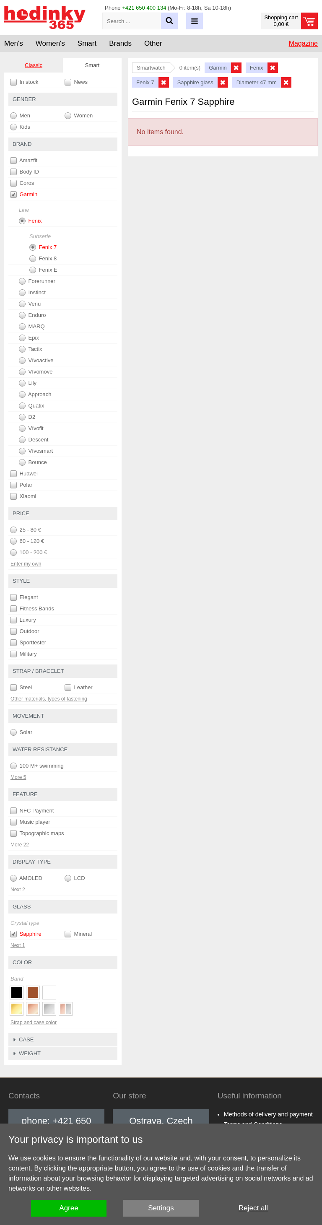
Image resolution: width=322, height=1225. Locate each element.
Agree (68, 1208)
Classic (33, 65)
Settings (161, 1208)
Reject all (253, 1208)
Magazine (303, 43)
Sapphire (26, 934)
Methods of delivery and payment (268, 1114)
